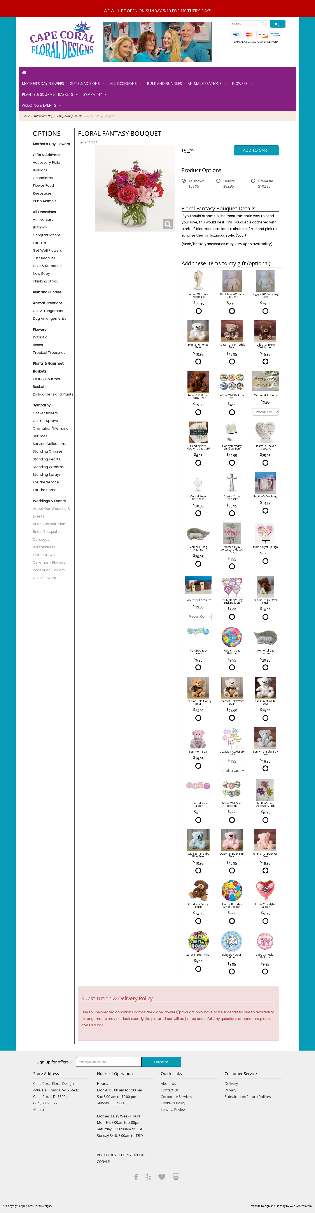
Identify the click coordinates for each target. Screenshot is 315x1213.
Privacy (230, 1090)
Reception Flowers (49, 570)
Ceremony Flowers (49, 562)
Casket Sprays (45, 420)
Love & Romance (47, 265)
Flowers (240, 83)
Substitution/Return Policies (248, 1096)
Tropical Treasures (49, 352)
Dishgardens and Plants (53, 394)
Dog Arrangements (49, 318)
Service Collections (49, 443)
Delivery (231, 1083)
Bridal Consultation (49, 523)
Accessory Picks (47, 162)
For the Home (44, 489)
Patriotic (40, 337)
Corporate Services (176, 1096)
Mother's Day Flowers (43, 83)
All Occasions (123, 83)
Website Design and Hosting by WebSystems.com (281, 1206)
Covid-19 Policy (173, 1103)
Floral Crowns (44, 554)
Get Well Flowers (47, 250)
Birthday (40, 227)
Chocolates (43, 177)
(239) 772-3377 (45, 1103)
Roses (38, 344)
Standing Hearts (46, 459)
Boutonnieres (44, 547)
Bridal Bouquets (46, 531)
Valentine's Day (43, 116)
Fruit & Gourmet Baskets (47, 382)
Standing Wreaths (48, 466)
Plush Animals (44, 201)
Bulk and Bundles (164, 83)
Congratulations (47, 235)
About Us (168, 1083)
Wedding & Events (39, 105)
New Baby (41, 273)
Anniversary (43, 219)
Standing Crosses (48, 451)
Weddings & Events (49, 501)
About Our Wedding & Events (51, 512)
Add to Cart (256, 150)
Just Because (44, 258)
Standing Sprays (47, 474)
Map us (39, 1109)
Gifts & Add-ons (85, 83)
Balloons (40, 170)
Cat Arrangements (49, 310)
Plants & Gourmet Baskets (47, 94)
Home (26, 116)
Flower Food (43, 185)
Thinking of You (45, 281)
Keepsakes (42, 193)
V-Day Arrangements (69, 116)
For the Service (46, 482)
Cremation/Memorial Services (51, 432)
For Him (39, 242)
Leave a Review (173, 1109)
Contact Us (170, 1090)
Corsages (41, 539)
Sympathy (92, 94)
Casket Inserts (45, 413)
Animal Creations (205, 83)
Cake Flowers (44, 577)
